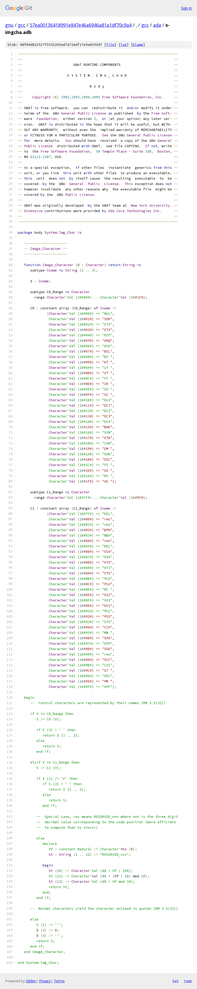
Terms (59, 980)
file (110, 44)
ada (157, 25)
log (124, 44)
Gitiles (31, 980)
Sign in (186, 8)
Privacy (45, 980)
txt (175, 980)
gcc (21, 25)
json (188, 980)
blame (138, 44)
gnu (9, 25)
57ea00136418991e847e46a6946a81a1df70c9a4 (81, 25)
